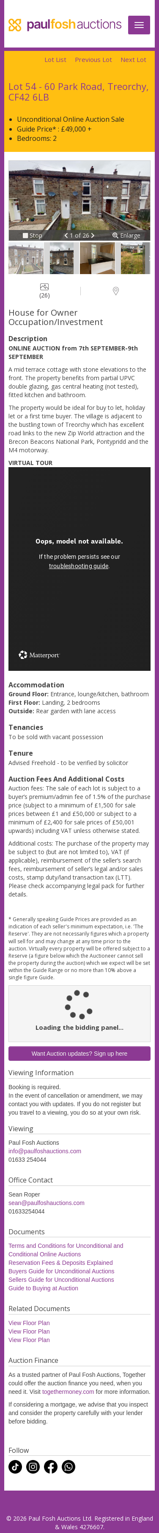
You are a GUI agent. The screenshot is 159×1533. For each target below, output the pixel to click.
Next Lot (133, 59)
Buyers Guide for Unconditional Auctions (61, 1271)
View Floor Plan (29, 1323)
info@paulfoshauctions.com (44, 1151)
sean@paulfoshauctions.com (46, 1202)
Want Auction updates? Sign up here (80, 1053)
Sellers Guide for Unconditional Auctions (61, 1279)
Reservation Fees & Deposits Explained (60, 1262)
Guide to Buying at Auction (43, 1288)
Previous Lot (93, 59)
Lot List (55, 59)
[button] (67, 235)
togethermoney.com (68, 1391)
